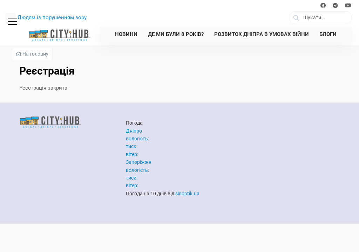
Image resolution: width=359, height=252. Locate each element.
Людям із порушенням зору (52, 17)
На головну (32, 54)
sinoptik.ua (187, 193)
